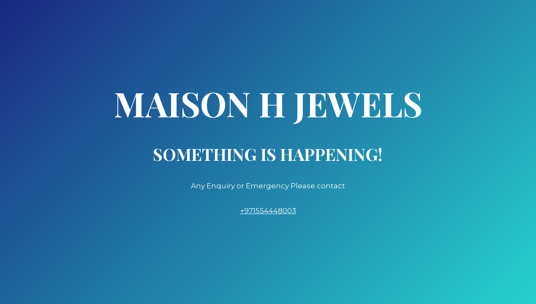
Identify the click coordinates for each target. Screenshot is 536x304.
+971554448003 (268, 210)
